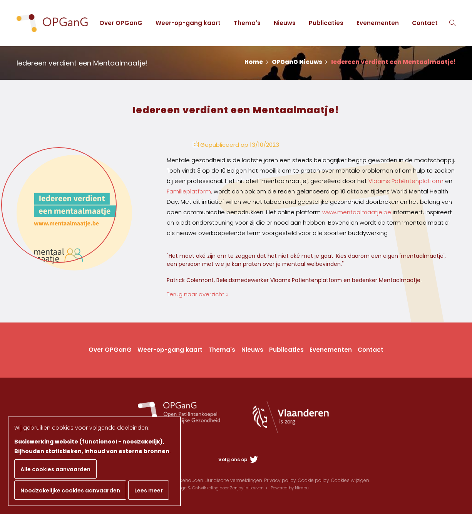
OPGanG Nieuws (299, 62)
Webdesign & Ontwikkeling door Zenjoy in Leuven (213, 488)
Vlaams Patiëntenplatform (406, 181)
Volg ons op (238, 459)
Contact (425, 23)
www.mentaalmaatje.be (356, 212)
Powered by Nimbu (290, 488)
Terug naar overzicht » (198, 294)
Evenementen (378, 23)
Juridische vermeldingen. (234, 480)
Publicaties (326, 23)
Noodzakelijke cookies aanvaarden (70, 490)
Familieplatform (189, 191)
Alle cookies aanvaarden (55, 469)
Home (256, 62)
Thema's (247, 23)
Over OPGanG (120, 23)
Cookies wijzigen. (350, 480)
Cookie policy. (314, 480)
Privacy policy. (280, 480)
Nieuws (285, 23)
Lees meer (148, 490)
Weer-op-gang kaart (188, 23)
